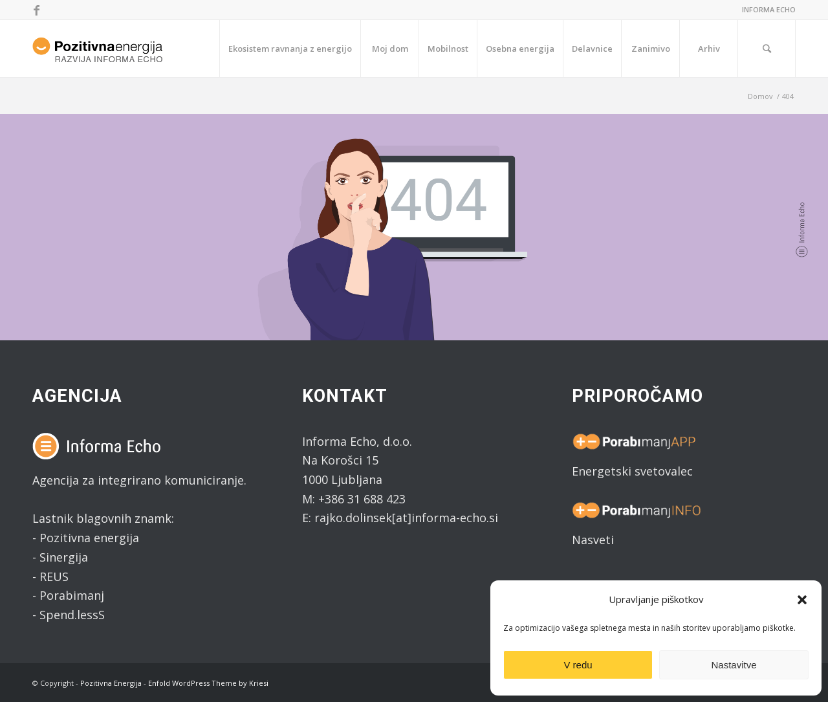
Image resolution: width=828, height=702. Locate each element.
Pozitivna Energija (111, 683)
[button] (802, 599)
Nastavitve (733, 664)
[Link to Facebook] (36, 9)
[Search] (766, 48)
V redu (577, 664)
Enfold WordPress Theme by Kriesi (208, 683)
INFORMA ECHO (769, 9)
